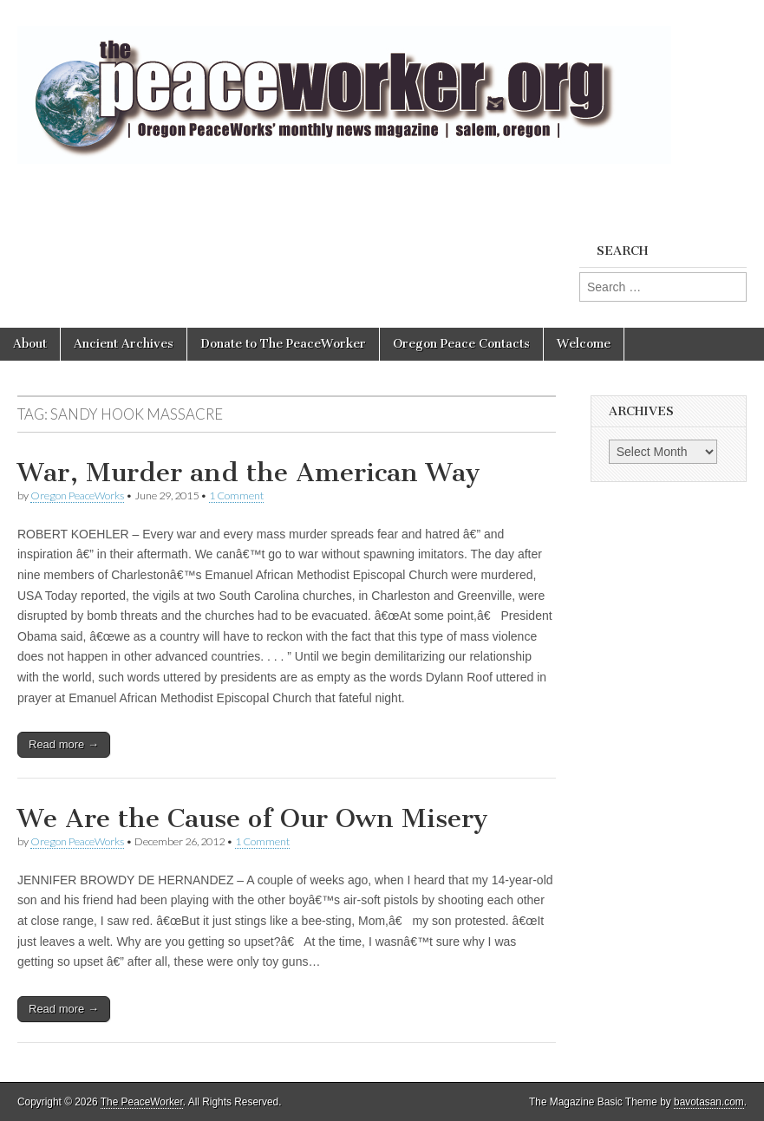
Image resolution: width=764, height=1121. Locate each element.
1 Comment (236, 495)
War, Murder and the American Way (248, 472)
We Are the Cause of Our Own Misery (252, 818)
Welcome (584, 343)
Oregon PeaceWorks (77, 495)
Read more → (64, 744)
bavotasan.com (709, 1102)
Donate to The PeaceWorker (283, 343)
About (30, 343)
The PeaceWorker (142, 1102)
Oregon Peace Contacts (461, 343)
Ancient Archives (123, 343)
